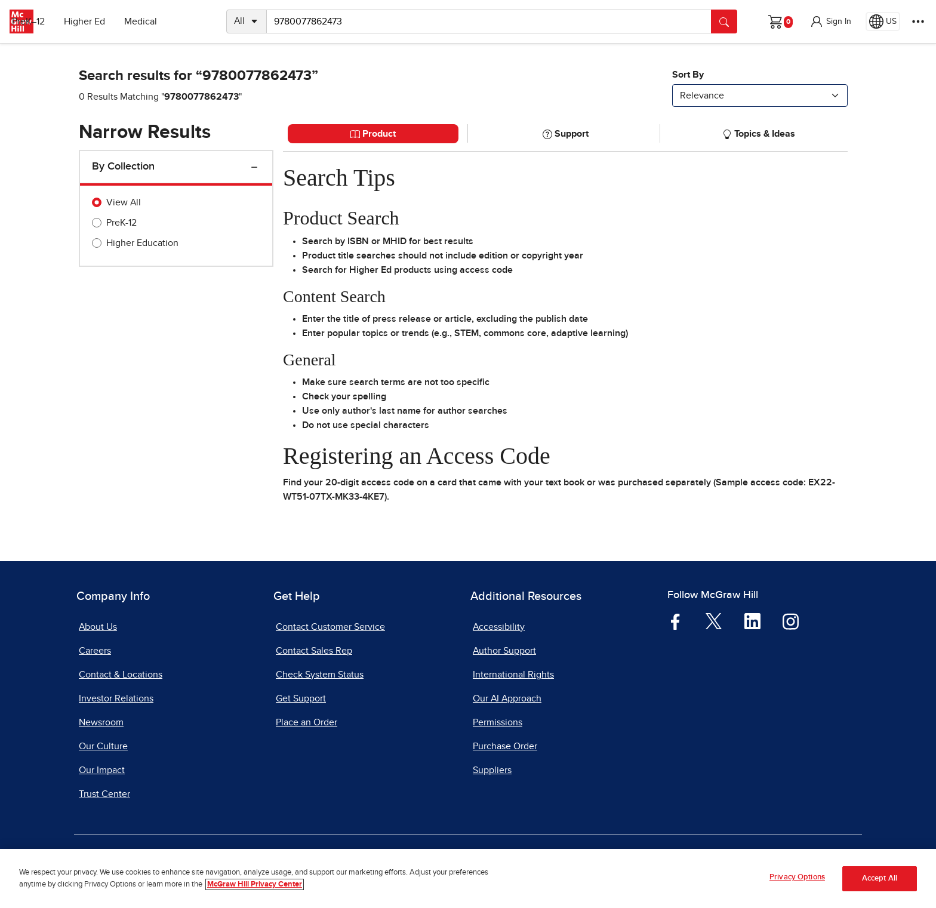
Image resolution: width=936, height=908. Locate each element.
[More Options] (918, 21)
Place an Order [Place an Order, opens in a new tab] (306, 722)
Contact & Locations (120, 674)
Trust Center (104, 794)
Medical (176, 21)
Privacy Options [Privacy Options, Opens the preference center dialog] (797, 880)
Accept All (879, 881)
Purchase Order (505, 746)
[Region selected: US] (883, 21)
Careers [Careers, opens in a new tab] (95, 650)
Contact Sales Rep (314, 650)
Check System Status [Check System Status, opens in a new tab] (320, 674)
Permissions (497, 722)
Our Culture (103, 746)
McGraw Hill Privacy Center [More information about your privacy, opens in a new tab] (254, 887)
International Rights (513, 674)
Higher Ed (120, 21)
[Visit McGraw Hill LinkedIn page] (752, 620)
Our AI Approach (507, 698)
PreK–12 (64, 21)
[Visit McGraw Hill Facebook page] (675, 620)
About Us (98, 627)
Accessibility (499, 627)
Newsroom (101, 722)
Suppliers (492, 770)
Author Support (504, 650)
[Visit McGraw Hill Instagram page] (791, 620)
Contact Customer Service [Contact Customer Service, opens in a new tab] (330, 627)
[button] (830, 21)
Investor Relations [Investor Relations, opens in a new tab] (116, 698)
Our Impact (102, 770)
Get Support (301, 698)
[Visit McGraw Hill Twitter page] (714, 620)
